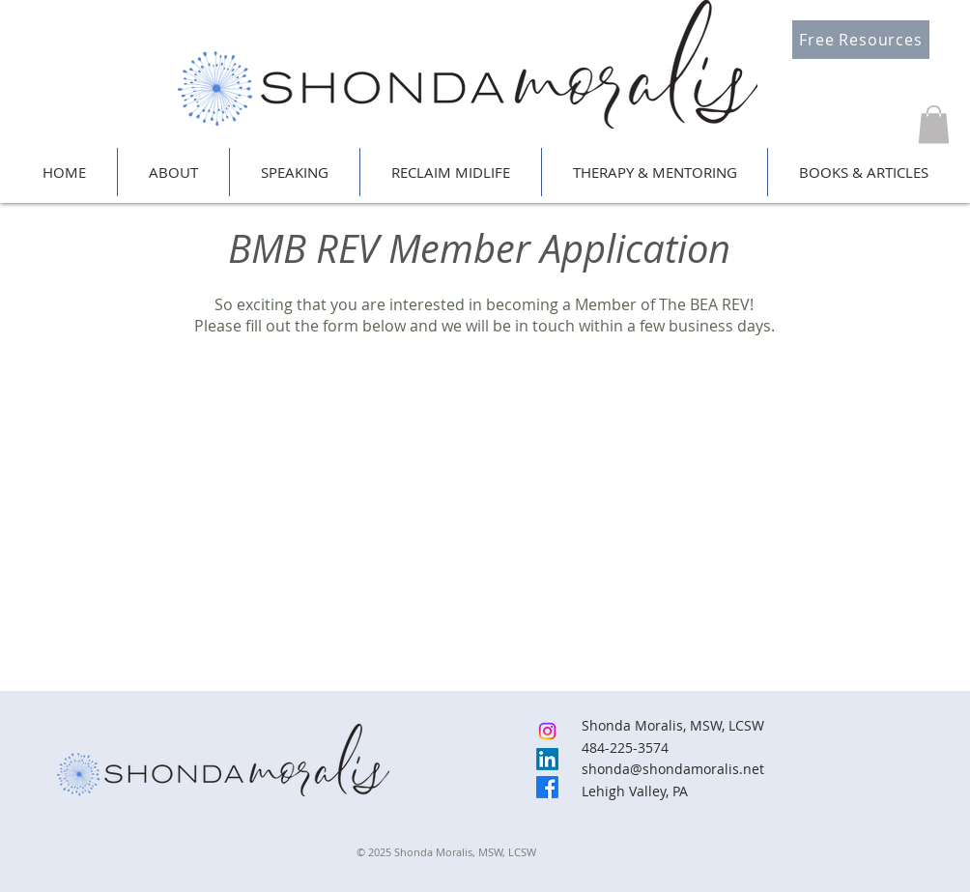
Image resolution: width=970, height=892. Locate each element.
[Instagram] (547, 731)
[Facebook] (547, 787)
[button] (934, 124)
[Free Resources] (860, 39)
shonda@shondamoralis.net (673, 769)
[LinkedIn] (547, 759)
